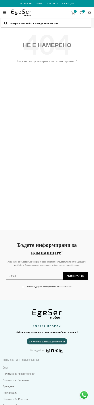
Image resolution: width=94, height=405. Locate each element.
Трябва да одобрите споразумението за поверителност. (47, 287)
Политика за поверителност (19, 373)
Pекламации (10, 392)
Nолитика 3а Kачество (16, 399)
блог (5, 367)
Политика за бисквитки (16, 380)
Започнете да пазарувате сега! (47, 341)
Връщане (8, 386)
